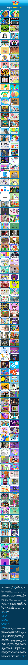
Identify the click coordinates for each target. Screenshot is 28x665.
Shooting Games (4, 615)
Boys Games (4, 625)
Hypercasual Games (5, 621)
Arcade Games (4, 616)
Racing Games (4, 614)
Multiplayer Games (5, 618)
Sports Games (4, 619)
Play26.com (12, 587)
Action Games (4, 612)
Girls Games (4, 624)
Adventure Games (5, 623)
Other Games (4, 627)
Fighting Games (4, 620)
